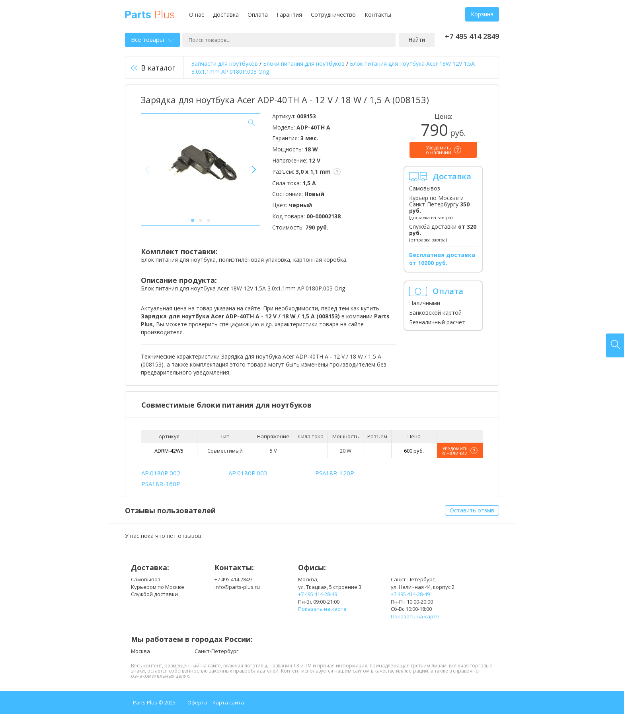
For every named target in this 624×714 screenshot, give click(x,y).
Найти (416, 39)
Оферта (197, 702)
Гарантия (289, 14)
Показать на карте (322, 608)
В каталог (153, 68)
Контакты (378, 14)
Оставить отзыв (472, 510)
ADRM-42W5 (168, 450)
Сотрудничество (333, 14)
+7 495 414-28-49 (317, 594)
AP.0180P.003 (247, 473)
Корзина (482, 14)
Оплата (258, 14)
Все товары (152, 39)
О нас (196, 14)
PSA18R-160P (160, 484)
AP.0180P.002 (160, 473)
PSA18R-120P (334, 473)
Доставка (226, 14)
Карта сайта (228, 702)
